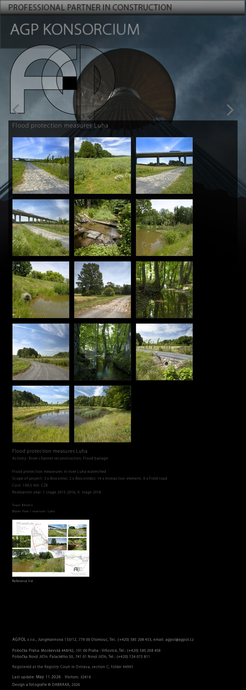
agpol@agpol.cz (179, 640)
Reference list (22, 581)
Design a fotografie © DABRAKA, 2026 (46, 685)
